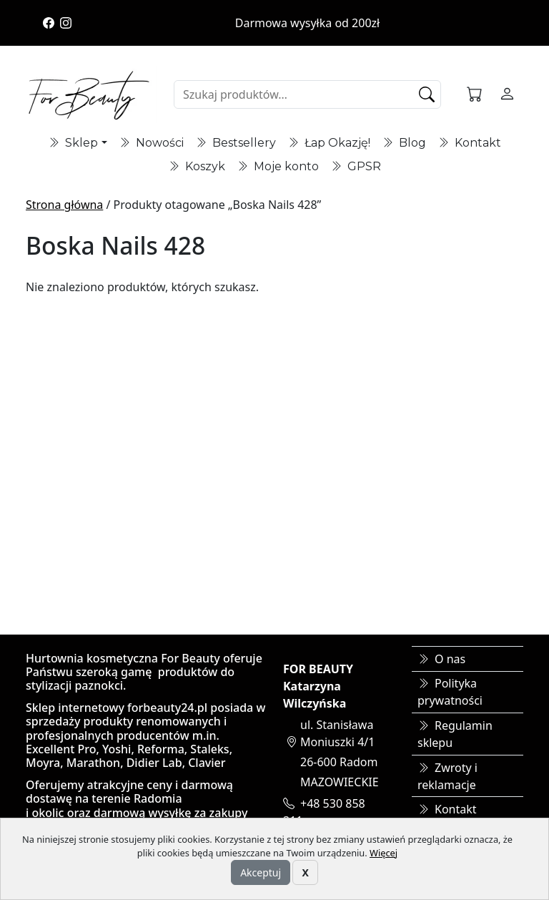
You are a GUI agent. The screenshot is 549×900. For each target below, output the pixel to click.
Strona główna (64, 204)
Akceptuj (260, 872)
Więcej (383, 852)
